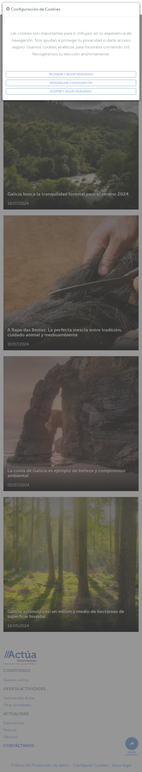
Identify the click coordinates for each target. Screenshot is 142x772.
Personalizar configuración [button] (71, 82)
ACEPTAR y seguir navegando (71, 91)
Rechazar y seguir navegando (71, 74)
